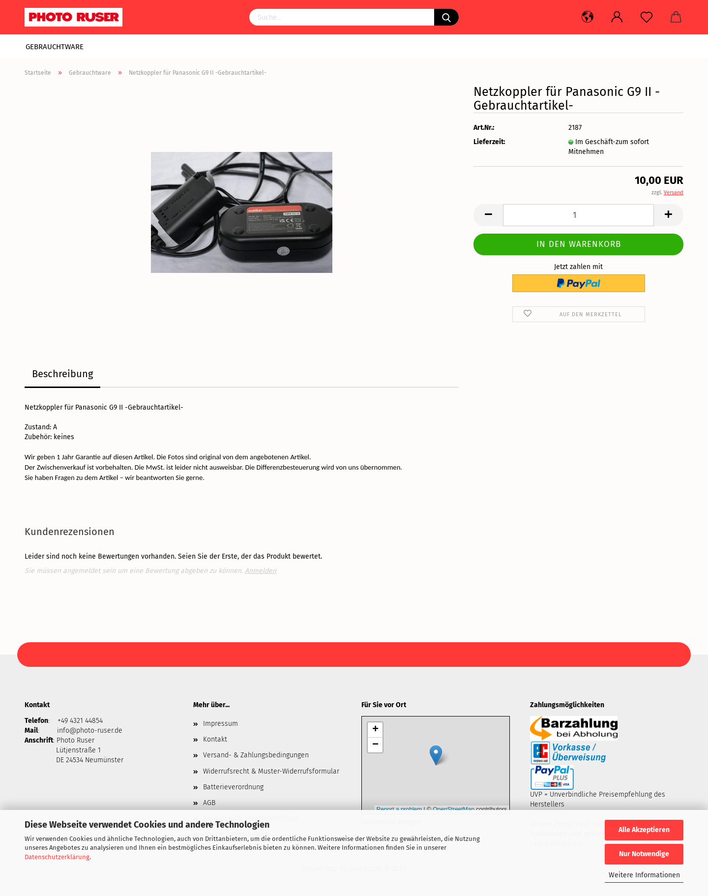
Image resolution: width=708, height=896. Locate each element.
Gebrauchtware (55, 46)
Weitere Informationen (644, 875)
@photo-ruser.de (95, 730)
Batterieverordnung (233, 787)
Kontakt (215, 739)
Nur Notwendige (644, 854)
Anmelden (260, 571)
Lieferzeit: (489, 142)
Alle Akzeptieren (644, 830)
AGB (209, 803)
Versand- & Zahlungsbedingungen (256, 755)
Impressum (220, 723)
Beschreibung (62, 374)
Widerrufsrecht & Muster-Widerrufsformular (271, 771)
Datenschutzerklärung (57, 857)
